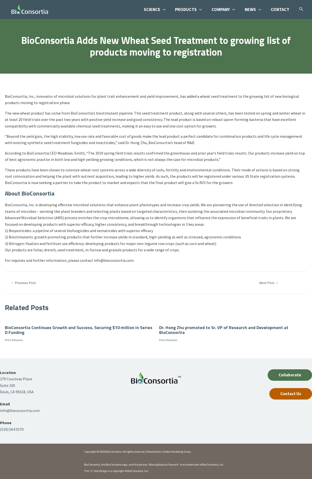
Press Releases (16, 340)
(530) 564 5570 (12, 429)
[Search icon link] (301, 10)
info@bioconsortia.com (20, 410)
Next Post (269, 282)
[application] (167, 9)
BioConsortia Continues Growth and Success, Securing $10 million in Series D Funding (76, 329)
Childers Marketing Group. (178, 451)
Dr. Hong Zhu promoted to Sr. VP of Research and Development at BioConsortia (228, 329)
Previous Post (25, 282)
